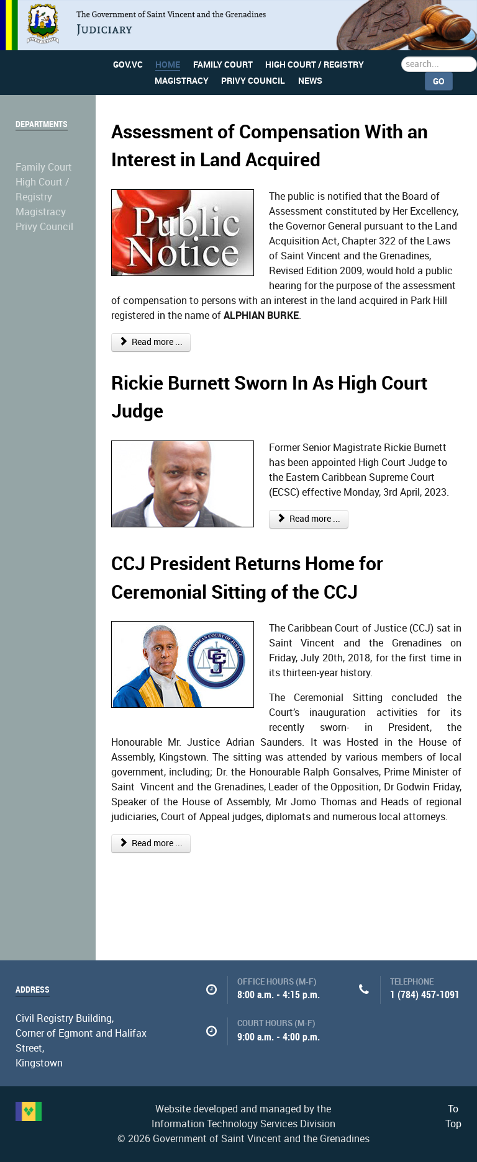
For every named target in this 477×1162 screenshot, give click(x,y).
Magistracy (41, 212)
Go (439, 81)
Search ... (401, 56)
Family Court (44, 167)
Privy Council (44, 227)
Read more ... (151, 342)
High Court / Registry (43, 189)
